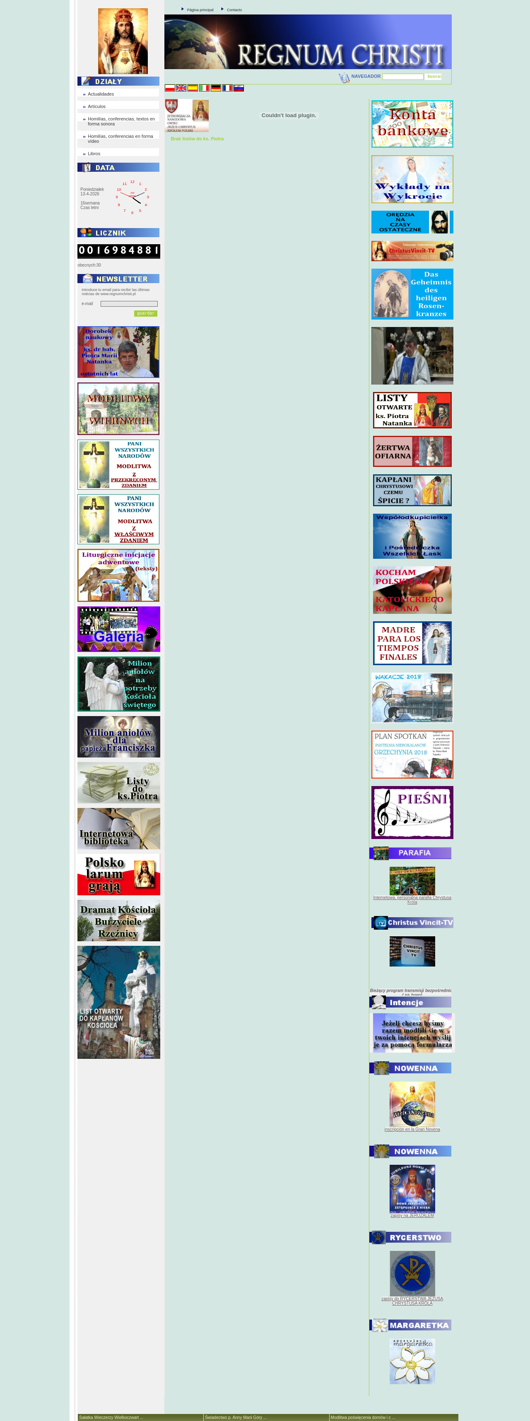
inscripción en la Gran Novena (412, 1129)
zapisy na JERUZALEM (412, 1215)
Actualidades (101, 93)
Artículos (97, 106)
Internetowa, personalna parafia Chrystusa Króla (412, 899)
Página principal (200, 10)
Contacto (234, 10)
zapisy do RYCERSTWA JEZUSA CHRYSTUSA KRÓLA (412, 1301)
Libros (94, 153)
